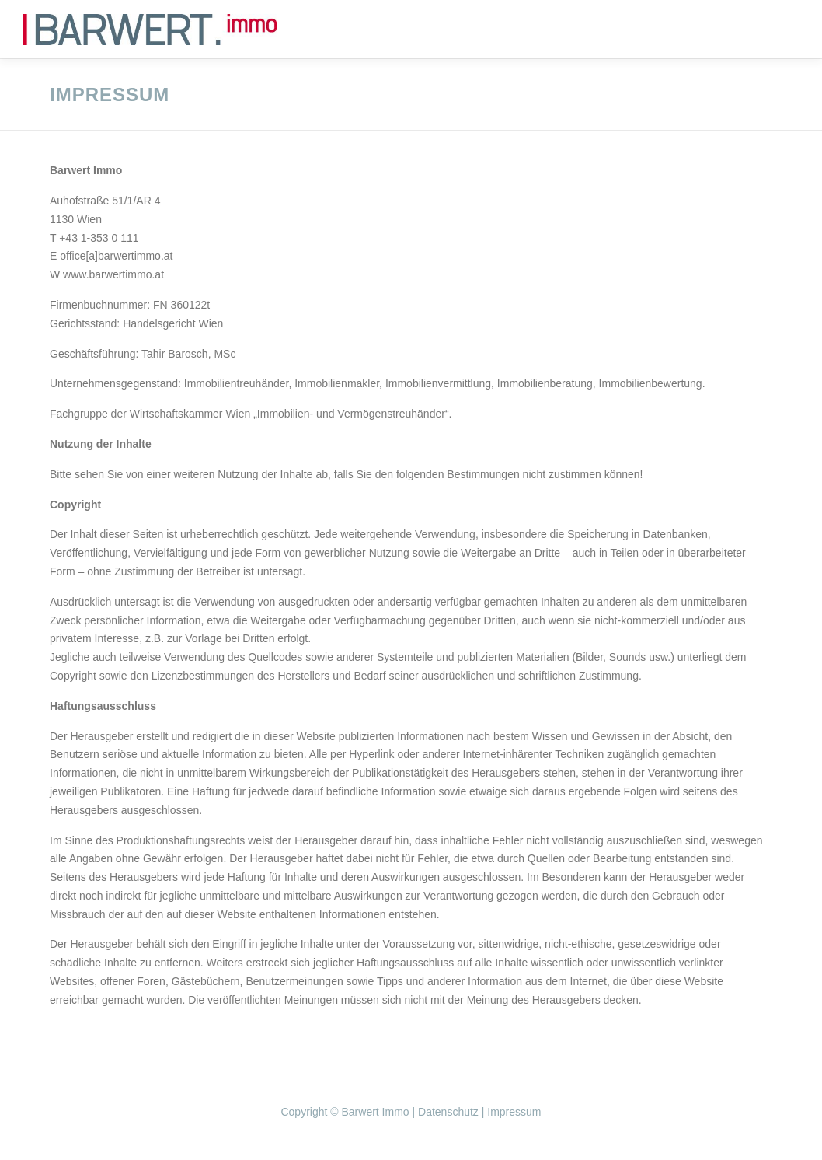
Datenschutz (448, 1112)
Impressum (514, 1112)
